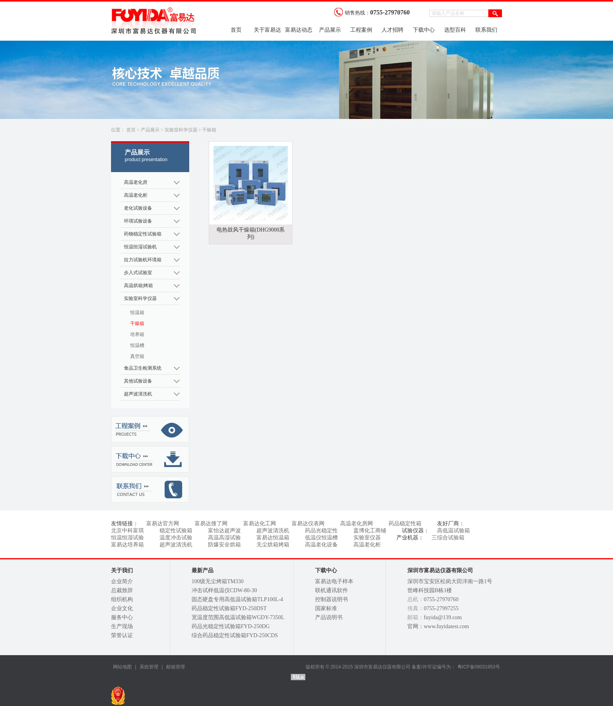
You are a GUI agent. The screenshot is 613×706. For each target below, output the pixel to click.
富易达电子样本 (334, 581)
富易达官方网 (162, 523)
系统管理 (148, 667)
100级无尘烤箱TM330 (218, 581)
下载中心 (424, 30)
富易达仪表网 (308, 523)
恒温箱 (137, 312)
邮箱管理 (175, 667)
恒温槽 (137, 345)
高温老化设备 (321, 545)
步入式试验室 (138, 272)
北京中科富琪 (127, 531)
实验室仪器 (367, 538)
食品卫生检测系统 (142, 368)
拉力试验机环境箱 (142, 259)
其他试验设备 (138, 381)
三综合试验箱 (448, 538)
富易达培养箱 (127, 545)
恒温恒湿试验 (127, 538)
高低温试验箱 (453, 531)
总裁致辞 (122, 590)
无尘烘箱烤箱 (272, 545)
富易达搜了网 (211, 523)
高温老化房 (135, 182)
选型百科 (455, 30)
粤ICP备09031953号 (478, 667)
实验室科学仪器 (181, 130)
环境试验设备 (138, 221)
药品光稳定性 (321, 531)
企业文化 (122, 608)
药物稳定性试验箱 (142, 234)
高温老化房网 (356, 523)
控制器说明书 (331, 599)
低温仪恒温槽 (321, 538)
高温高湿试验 (224, 538)
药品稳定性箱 (405, 523)
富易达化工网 (259, 523)
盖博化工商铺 (369, 531)
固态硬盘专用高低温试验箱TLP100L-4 (237, 599)
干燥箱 (209, 130)
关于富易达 (267, 30)
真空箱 (137, 356)
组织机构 (122, 599)
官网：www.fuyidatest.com (438, 626)
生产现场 (122, 626)
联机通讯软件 (331, 590)
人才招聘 (392, 30)
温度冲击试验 (176, 538)
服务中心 (122, 617)
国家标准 (326, 608)
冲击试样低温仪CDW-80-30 (224, 590)
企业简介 (122, 581)
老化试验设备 (138, 208)
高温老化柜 (135, 195)
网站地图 (122, 667)
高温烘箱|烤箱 (138, 285)
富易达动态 (298, 30)
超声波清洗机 (138, 394)
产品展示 (330, 30)
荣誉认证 (122, 635)
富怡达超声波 (224, 531)
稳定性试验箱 (176, 531)
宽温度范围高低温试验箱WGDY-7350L (238, 617)
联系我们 (486, 30)
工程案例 (361, 30)
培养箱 (137, 334)
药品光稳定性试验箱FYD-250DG (231, 626)
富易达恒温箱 (272, 538)
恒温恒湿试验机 (140, 247)
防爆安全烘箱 (224, 545)
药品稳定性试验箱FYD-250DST (229, 608)
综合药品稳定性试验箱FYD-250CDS (235, 635)
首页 (236, 30)
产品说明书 (328, 617)
